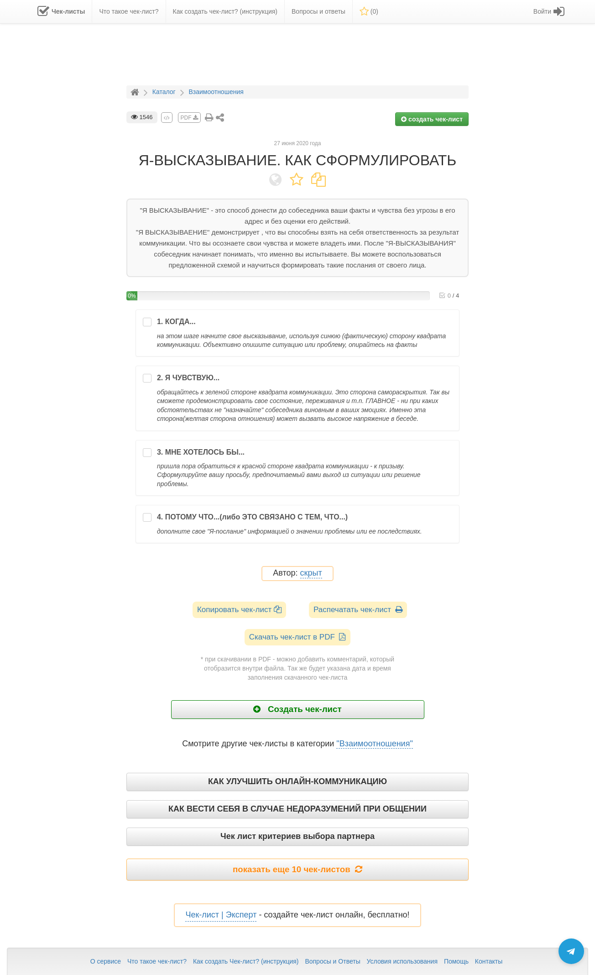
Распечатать (357, 609)
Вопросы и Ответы (332, 961)
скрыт (311, 573)
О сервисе (105, 961)
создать (432, 119)
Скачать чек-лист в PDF (297, 637)
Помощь (456, 961)
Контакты (488, 961)
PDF (189, 118)
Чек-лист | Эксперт (220, 914)
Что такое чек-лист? (157, 961)
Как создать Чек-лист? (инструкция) (246, 961)
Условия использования (402, 961)
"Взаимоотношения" (374, 743)
